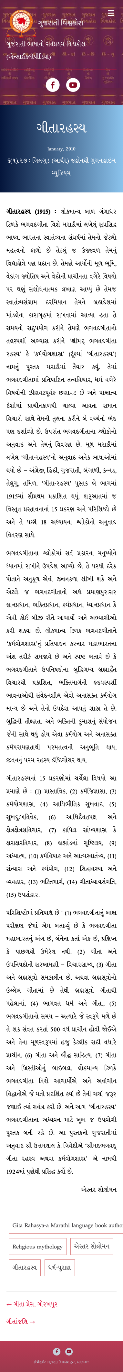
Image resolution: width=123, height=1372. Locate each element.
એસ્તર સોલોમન (91, 1246)
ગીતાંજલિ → (20, 1321)
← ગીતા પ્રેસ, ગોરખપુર (32, 1304)
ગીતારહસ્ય (25, 1267)
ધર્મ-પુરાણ (59, 1267)
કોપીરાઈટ (40, 1362)
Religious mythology (38, 1246)
